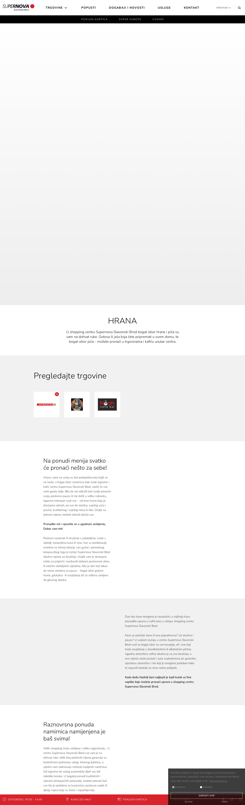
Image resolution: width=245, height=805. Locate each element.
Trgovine (54, 8)
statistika (206, 787)
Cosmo (158, 19)
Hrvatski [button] (223, 7)
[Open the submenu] (66, 8)
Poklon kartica (94, 19)
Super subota (130, 19)
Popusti (88, 8)
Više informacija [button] (218, 781)
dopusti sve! (206, 795)
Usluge (164, 8)
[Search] (239, 7)
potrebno (178, 787)
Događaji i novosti (127, 8)
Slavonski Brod (18, 7)
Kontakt (191, 8)
